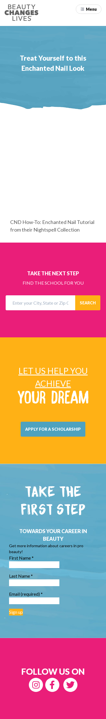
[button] (88, 9)
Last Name (21, 576)
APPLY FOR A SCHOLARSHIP (53, 429)
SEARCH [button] (88, 302)
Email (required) (26, 594)
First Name (21, 557)
